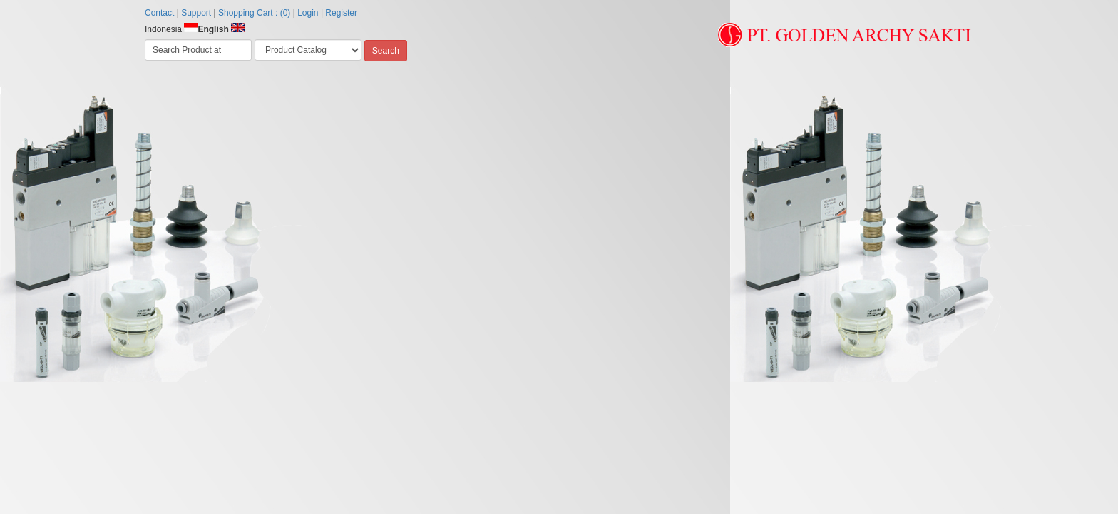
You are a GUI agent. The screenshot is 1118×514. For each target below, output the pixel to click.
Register (341, 13)
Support (196, 13)
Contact (159, 13)
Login (307, 13)
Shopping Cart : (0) (254, 13)
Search (385, 51)
